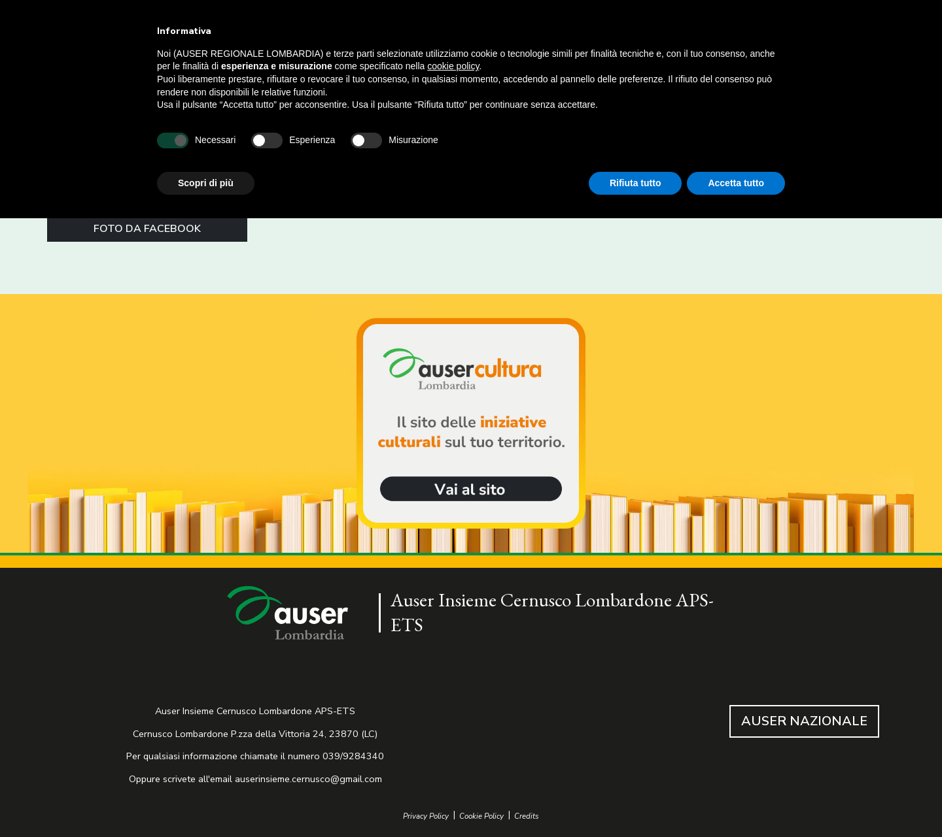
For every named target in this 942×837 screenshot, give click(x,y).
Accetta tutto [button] (736, 183)
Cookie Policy (481, 816)
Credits (526, 816)
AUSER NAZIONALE (804, 721)
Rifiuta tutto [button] (635, 183)
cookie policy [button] (453, 66)
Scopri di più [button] (206, 183)
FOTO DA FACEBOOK (147, 229)
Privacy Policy (426, 816)
